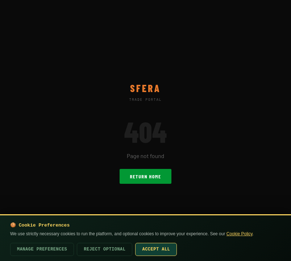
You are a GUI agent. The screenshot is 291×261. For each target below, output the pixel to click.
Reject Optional (104, 249)
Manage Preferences (42, 249)
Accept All (156, 249)
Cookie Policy (239, 233)
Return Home (145, 176)
